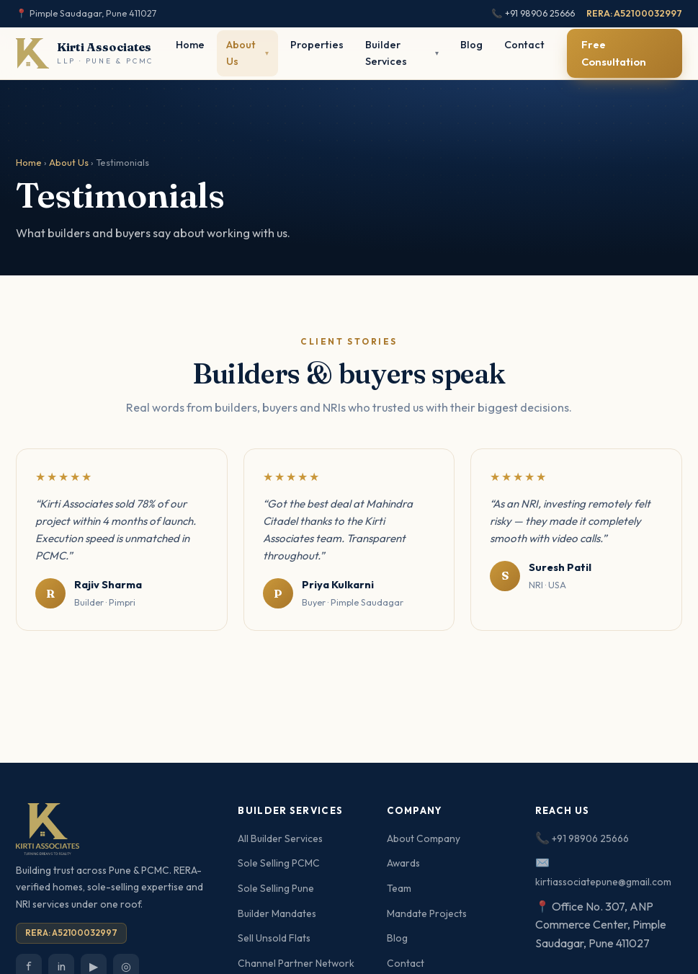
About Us (69, 162)
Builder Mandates (277, 913)
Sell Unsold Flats (274, 937)
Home (190, 44)
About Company (423, 838)
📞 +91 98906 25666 (533, 13)
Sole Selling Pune (276, 888)
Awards (403, 862)
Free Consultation (613, 52)
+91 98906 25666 (590, 838)
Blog (471, 44)
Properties (317, 44)
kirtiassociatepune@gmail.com (603, 881)
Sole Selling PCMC (279, 862)
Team (399, 888)
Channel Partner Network (296, 963)
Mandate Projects (427, 913)
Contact (524, 44)
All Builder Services (280, 838)
